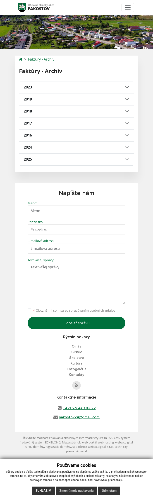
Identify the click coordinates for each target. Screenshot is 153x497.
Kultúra (76, 363)
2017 (28, 123)
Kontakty (76, 375)
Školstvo (76, 358)
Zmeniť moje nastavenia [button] (77, 490)
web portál (89, 442)
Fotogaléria (76, 369)
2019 (28, 99)
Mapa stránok (71, 442)
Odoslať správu (77, 323)
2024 (28, 147)
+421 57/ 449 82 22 (79, 408)
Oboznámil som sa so (74, 310)
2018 (28, 111)
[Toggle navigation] (128, 7)
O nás (76, 346)
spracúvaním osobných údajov (92, 310)
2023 (28, 87)
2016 (28, 135)
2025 (28, 159)
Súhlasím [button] (43, 490)
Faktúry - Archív (41, 59)
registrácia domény (58, 447)
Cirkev (76, 352)
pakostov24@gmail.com (79, 417)
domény (38, 447)
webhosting (106, 442)
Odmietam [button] (109, 490)
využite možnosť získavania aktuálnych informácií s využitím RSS (67, 438)
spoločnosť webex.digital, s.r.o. (92, 447)
